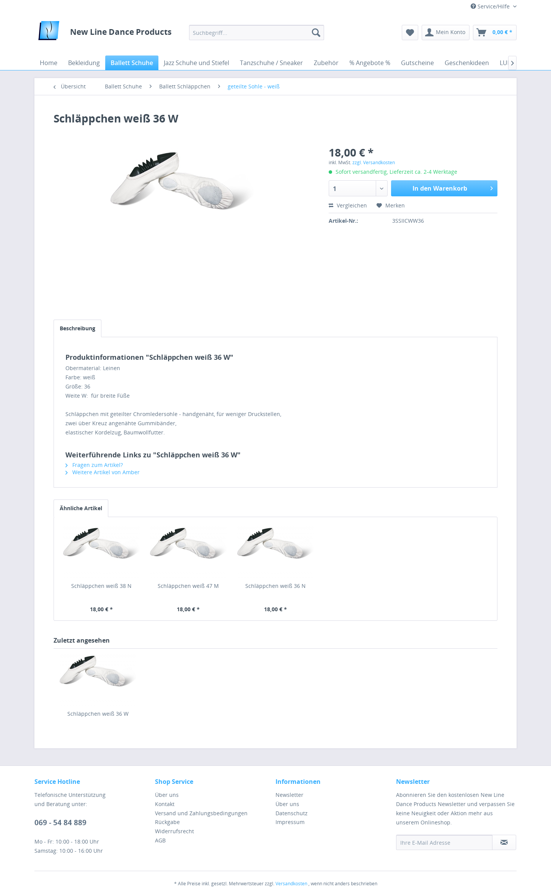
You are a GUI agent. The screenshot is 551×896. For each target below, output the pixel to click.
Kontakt (164, 804)
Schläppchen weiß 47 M (188, 585)
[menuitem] (256, 32)
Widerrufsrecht (174, 831)
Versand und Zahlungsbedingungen (201, 813)
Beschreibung (77, 328)
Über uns (167, 794)
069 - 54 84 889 (60, 822)
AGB (160, 840)
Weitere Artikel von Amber (102, 472)
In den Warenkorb (452, 187)
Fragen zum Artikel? (94, 464)
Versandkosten (291, 883)
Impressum (290, 822)
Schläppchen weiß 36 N (275, 585)
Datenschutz (292, 813)
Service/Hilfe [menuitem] (491, 6)
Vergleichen (348, 205)
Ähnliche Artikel (81, 508)
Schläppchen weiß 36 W (98, 713)
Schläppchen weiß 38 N (101, 585)
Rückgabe (167, 822)
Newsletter (289, 794)
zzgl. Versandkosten (373, 162)
